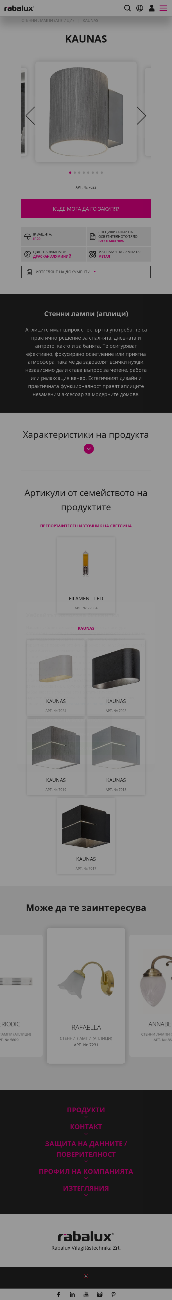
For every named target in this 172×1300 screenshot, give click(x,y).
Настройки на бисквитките (69, 687)
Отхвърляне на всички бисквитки (78, 701)
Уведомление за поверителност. (97, 670)
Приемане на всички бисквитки (75, 716)
